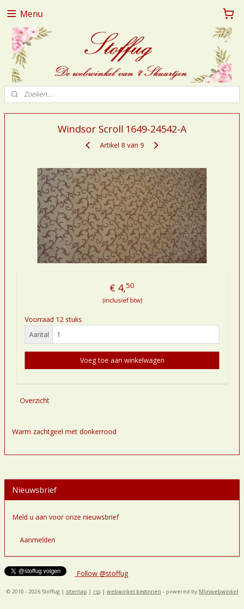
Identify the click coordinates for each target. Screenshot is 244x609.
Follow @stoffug (101, 573)
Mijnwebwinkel (218, 591)
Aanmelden (37, 539)
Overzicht (34, 401)
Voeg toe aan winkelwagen (122, 360)
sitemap (76, 591)
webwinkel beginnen (134, 591)
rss (96, 591)
